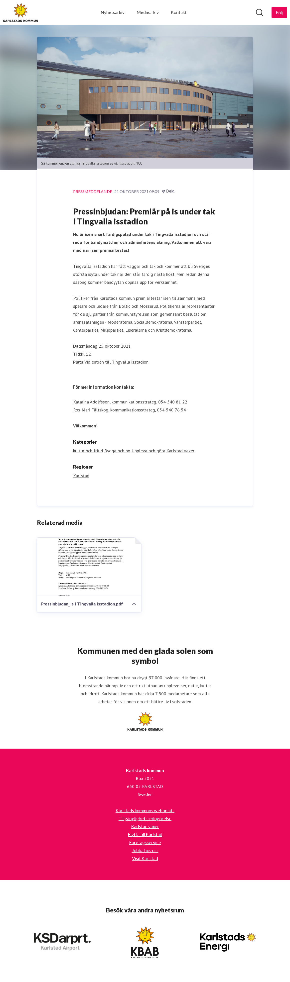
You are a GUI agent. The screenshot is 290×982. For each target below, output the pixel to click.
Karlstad (81, 476)
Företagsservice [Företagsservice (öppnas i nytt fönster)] (145, 842)
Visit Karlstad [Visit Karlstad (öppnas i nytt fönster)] (145, 858)
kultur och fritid (88, 451)
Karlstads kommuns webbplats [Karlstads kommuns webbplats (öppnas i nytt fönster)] (145, 810)
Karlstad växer (180, 451)
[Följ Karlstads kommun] (279, 12)
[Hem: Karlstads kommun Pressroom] (20, 12)
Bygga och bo (117, 451)
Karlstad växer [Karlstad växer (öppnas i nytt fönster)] (145, 826)
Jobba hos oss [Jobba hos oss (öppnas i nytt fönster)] (145, 850)
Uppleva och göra (148, 451)
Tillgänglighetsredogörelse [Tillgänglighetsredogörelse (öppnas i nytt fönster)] (145, 818)
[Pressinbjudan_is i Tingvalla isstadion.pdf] (89, 567)
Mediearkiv (148, 12)
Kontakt (179, 12)
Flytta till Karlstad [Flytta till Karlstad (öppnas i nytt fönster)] (145, 834)
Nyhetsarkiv (113, 12)
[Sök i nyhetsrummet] (260, 12)
